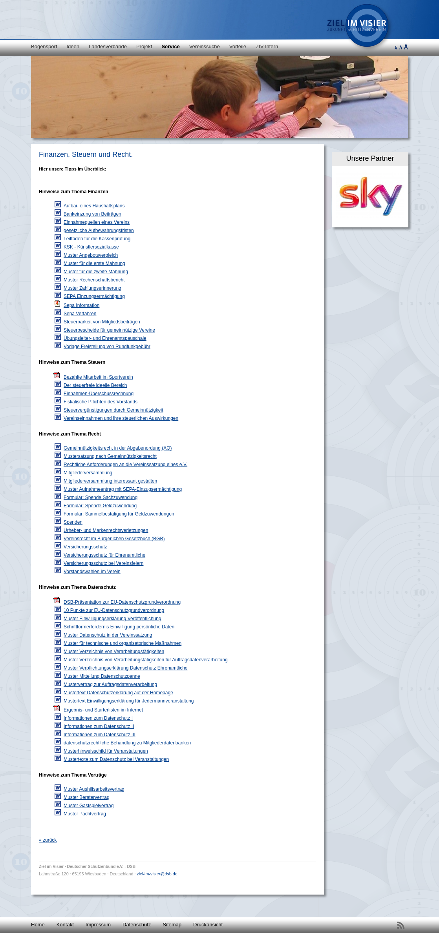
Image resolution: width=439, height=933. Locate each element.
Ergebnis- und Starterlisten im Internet (103, 710)
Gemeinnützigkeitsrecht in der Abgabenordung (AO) (118, 448)
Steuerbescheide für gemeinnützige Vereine (109, 330)
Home (38, 925)
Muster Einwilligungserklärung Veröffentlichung (112, 618)
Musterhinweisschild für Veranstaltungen (106, 751)
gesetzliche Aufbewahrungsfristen (99, 230)
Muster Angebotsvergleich (91, 255)
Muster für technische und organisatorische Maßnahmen (122, 643)
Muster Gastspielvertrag (88, 805)
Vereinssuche (204, 46)
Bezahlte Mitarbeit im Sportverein (98, 377)
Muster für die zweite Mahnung (96, 271)
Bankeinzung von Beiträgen (92, 214)
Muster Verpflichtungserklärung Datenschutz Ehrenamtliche (126, 668)
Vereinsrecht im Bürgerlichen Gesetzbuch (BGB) (114, 538)
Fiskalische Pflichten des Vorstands (100, 402)
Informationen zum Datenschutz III (99, 734)
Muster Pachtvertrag (85, 814)
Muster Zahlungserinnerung (92, 288)
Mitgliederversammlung (88, 473)
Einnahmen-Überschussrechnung (99, 393)
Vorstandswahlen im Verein (92, 571)
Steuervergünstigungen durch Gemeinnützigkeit (113, 410)
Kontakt (65, 925)
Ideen (73, 46)
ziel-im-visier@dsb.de (157, 873)
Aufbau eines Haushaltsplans (94, 206)
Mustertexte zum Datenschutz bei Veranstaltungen (116, 759)
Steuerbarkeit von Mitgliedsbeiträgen (102, 322)
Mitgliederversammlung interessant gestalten (110, 481)
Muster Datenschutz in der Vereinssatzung (108, 635)
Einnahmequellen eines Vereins (97, 222)
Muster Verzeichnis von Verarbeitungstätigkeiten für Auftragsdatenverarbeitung (146, 660)
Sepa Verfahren (80, 313)
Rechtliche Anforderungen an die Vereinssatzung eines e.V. (125, 464)
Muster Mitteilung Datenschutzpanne (102, 676)
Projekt (144, 46)
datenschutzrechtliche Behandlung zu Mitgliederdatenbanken (127, 743)
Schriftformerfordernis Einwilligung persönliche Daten (119, 627)
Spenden (73, 522)
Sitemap (172, 925)
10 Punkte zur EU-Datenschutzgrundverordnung (114, 610)
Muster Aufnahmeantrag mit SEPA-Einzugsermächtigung (123, 489)
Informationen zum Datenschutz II (99, 726)
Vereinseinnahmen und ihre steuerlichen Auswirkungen (121, 418)
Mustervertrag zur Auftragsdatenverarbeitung (110, 684)
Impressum (98, 925)
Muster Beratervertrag (87, 797)
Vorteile (237, 46)
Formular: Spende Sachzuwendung (100, 497)
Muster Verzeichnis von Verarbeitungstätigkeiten (114, 651)
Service (170, 46)
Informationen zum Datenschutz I (98, 718)
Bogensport (44, 46)
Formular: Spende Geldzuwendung (100, 505)
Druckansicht (208, 925)
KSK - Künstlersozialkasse (91, 247)
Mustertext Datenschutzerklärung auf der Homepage (118, 692)
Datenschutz (137, 925)
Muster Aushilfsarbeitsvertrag (94, 789)
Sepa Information (81, 305)
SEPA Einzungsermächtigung (94, 296)
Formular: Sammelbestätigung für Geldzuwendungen (119, 514)
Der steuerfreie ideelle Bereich (95, 385)
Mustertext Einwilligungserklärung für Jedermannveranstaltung (129, 701)
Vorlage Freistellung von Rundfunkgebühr (107, 346)
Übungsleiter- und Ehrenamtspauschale (105, 338)
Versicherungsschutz (85, 547)
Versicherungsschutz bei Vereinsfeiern (103, 563)
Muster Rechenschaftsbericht (94, 280)
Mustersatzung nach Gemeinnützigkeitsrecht (110, 456)
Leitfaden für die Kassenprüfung (97, 238)
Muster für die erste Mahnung (94, 263)
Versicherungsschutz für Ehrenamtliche (104, 555)
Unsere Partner (370, 158)
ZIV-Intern (267, 46)
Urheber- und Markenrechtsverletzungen (106, 530)
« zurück (48, 840)
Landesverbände (108, 46)
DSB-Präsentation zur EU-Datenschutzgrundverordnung (122, 602)
